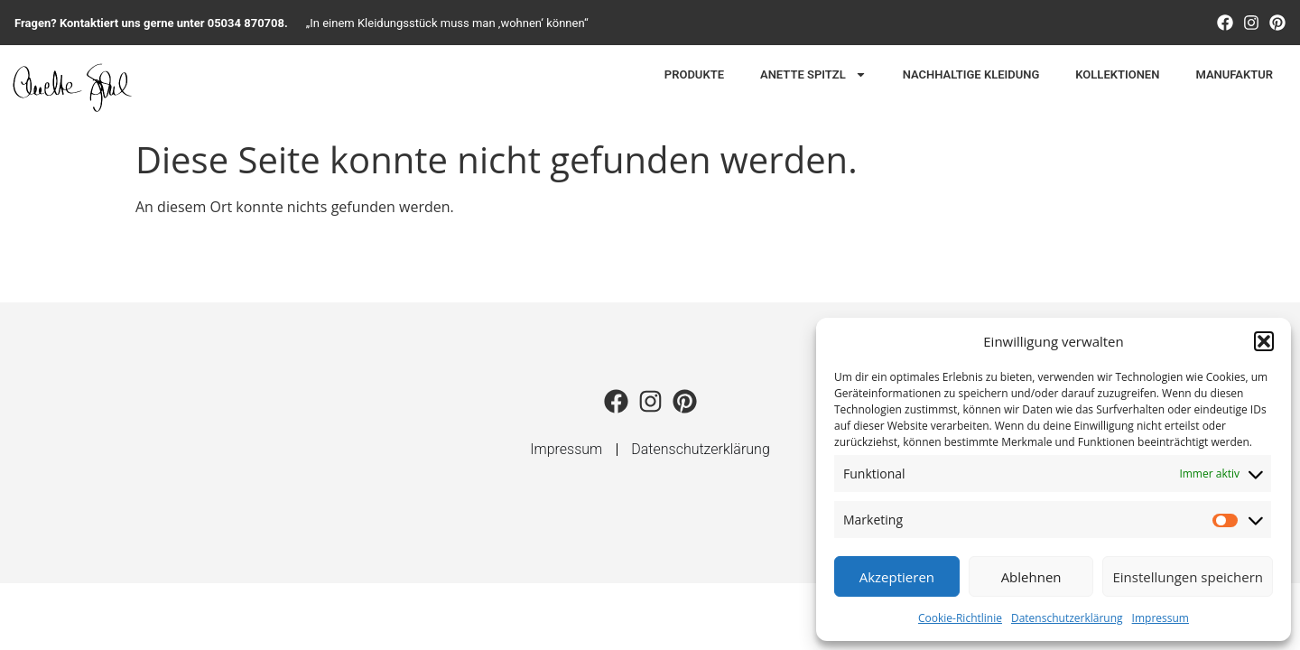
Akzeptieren (896, 577)
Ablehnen (1031, 577)
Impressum (1160, 618)
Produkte (694, 74)
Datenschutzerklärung (1067, 618)
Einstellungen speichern (1187, 577)
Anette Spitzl (813, 74)
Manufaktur (1234, 74)
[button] (1264, 341)
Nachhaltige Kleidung (971, 74)
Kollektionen (1117, 74)
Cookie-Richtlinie (960, 618)
